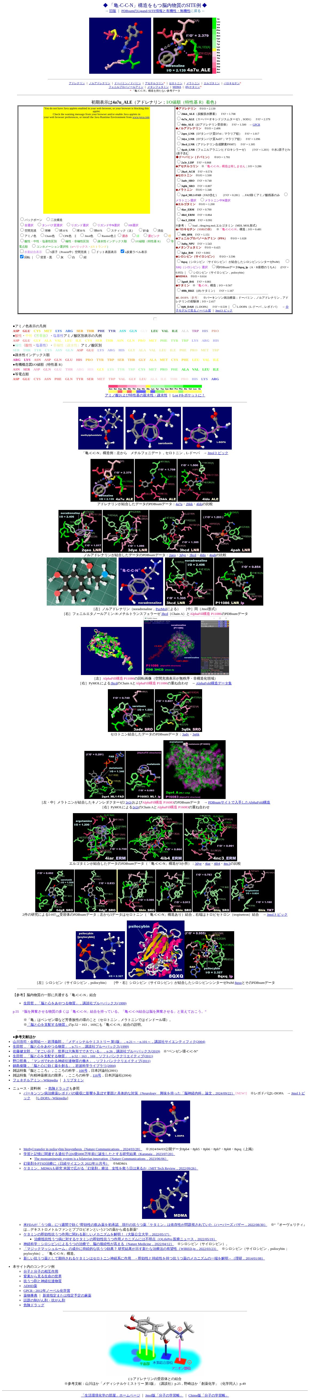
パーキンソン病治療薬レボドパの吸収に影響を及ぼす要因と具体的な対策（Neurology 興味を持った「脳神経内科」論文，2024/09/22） (129, 1093)
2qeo (172, 555)
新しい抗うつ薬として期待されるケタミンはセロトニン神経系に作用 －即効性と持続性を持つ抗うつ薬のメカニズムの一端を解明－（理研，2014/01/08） (144, 1258)
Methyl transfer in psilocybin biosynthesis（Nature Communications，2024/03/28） (82, 1149)
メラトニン (193, 83)
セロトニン (175, 83)
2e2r (129, 802)
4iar (207, 863)
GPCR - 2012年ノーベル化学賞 (46, 1291)
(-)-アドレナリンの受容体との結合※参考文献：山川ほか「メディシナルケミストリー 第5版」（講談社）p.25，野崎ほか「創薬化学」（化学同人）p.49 (155, 1379)
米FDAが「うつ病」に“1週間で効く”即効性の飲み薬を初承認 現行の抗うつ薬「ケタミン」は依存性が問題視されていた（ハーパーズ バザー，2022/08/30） (145, 1225)
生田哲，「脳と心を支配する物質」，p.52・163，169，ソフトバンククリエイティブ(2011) (83, 1056)
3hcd (192, 555)
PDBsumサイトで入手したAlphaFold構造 (239, 802)
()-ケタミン (192, 86)
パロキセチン (232, 83)
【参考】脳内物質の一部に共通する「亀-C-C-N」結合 (54, 995)
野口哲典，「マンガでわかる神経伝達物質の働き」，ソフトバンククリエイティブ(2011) (81, 1061)
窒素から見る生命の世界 (42, 1276)
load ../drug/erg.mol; (204, 225)
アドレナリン (77, 83)
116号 (97, 1075)
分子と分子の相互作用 (40, 1271)
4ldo (199, 504)
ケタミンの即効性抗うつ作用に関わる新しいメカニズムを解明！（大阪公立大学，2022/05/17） (97, 1234)
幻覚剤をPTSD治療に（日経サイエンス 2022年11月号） (66, 1163)
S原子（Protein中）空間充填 (68, 252)
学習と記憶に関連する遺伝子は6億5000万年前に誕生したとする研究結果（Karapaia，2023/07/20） (99, 1154)
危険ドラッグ (58, 1088)
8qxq (238, 983)
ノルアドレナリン (99, 83)
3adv (185, 734)
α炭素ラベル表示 (136, 252)
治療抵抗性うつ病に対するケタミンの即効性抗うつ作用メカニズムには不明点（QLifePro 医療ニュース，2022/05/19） (125, 1239)
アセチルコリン (154, 83)
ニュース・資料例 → (30, 1088)
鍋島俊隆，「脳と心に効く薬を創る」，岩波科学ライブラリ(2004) (64, 1066)
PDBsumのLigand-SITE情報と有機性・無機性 (155, 11)
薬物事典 (30, 1295)
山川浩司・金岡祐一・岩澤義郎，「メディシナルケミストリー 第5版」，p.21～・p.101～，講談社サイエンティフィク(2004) (109, 1042)
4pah (212, 555)
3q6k (196, 734)
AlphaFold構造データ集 (214, 683)
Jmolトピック (224, 310)
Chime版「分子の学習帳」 (209, 1395)
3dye (182, 555)
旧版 (112, 11)
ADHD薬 (30, 1286)
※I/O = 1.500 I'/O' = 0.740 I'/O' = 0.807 (194, 181)
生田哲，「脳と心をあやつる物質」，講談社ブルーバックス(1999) (75, 1003)
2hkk (189, 504)
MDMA (177, 86)
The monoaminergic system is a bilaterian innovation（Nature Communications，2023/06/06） (101, 1159)
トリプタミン (73, 1080)
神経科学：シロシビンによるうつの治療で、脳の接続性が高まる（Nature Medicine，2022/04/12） (98, 1244)
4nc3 (226, 863)
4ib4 (217, 863)
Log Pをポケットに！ (188, 395)
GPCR (256, 124)
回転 (27, 257)
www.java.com (141, 117)
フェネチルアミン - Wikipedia (35, 1080)
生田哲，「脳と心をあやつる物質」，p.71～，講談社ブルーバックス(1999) (71, 1046)
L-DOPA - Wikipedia (52, 1098)
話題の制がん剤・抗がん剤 (44, 1300)
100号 (83, 1070)
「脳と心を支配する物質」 (48, 1025)
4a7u (179, 504)
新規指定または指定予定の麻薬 (67, 1295)
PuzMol (161, 609)
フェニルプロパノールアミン (126, 86)
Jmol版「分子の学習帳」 (164, 1395)
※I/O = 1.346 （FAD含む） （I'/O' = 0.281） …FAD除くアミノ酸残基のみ (232, 195)
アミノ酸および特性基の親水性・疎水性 (136, 395)
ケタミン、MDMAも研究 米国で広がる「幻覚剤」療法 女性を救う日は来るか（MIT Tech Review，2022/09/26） (110, 1168)
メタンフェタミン (158, 86)
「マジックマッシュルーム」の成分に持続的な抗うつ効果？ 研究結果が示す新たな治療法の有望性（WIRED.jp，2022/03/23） (120, 1249)
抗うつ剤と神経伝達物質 (42, 1281)
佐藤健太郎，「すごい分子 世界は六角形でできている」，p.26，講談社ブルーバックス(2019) (86, 1051)
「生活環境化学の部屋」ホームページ (110, 1395)
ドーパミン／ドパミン (127, 83)
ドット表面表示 (106, 252)
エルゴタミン (212, 83)
